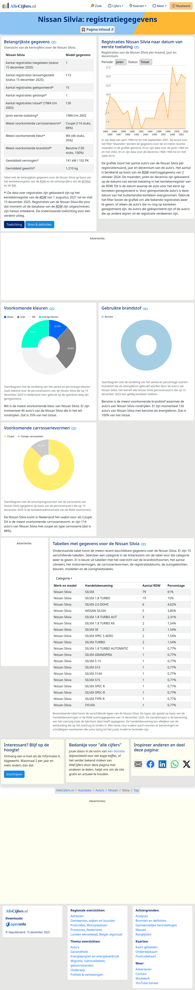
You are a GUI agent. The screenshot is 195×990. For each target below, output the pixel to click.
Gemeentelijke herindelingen (156, 925)
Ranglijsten (143, 934)
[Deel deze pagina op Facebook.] (150, 764)
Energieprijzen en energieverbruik (94, 956)
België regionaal (110, 934)
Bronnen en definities (151, 921)
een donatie (116, 751)
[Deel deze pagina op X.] (187, 764)
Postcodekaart (146, 956)
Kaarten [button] (136, 6)
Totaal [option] (145, 62)
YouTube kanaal (147, 983)
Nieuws (141, 930)
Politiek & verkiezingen (86, 974)
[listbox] (120, 62)
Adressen (77, 916)
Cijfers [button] (114, 6)
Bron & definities (40, 224)
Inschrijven (14, 774)
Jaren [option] (119, 62)
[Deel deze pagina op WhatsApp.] (174, 764)
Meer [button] (158, 6)
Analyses (142, 916)
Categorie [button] (63, 578)
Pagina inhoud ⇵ (97, 29)
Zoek (96, 6)
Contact (141, 974)
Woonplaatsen (97, 925)
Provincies (77, 930)
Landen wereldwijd (84, 934)
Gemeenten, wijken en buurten (92, 921)
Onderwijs (77, 970)
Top (136, 790)
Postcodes (77, 925)
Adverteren (144, 969)
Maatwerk (181, 6)
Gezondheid (79, 952)
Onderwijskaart (146, 952)
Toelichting (14, 224)
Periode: (107, 62)
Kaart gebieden (146, 947)
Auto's (74, 947)
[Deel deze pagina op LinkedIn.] (162, 764)
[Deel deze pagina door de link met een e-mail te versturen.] (138, 764)
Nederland (94, 930)
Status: (133, 62)
